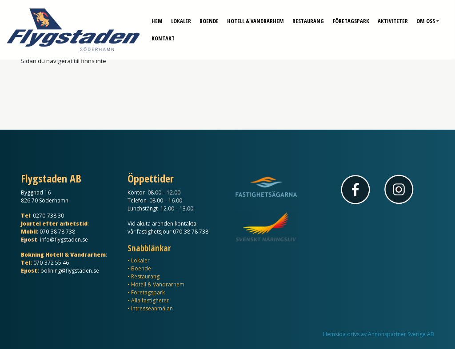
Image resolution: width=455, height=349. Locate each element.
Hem (157, 18)
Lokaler (181, 18)
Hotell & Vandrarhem (255, 18)
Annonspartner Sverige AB (401, 334)
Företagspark (351, 18)
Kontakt (163, 35)
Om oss (425, 18)
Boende (209, 18)
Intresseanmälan (152, 308)
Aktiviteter (393, 18)
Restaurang (308, 18)
